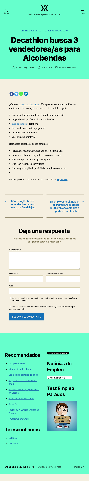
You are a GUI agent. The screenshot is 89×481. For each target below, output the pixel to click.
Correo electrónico (55, 281)
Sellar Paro (14, 411)
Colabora (13, 445)
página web (62, 182)
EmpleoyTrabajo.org (24, 474)
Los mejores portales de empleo (24, 382)
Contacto (13, 451)
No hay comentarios (68, 70)
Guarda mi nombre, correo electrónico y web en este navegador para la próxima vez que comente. (44, 306)
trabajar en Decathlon (30, 107)
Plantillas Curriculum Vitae (21, 405)
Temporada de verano (56, 34)
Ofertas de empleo (31, 34)
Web (11, 293)
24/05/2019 (46, 70)
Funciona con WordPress (50, 474)
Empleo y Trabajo (26, 70)
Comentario (15, 257)
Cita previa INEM (17, 370)
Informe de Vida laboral (20, 376)
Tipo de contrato (20, 126)
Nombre (13, 281)
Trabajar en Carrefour (19, 426)
